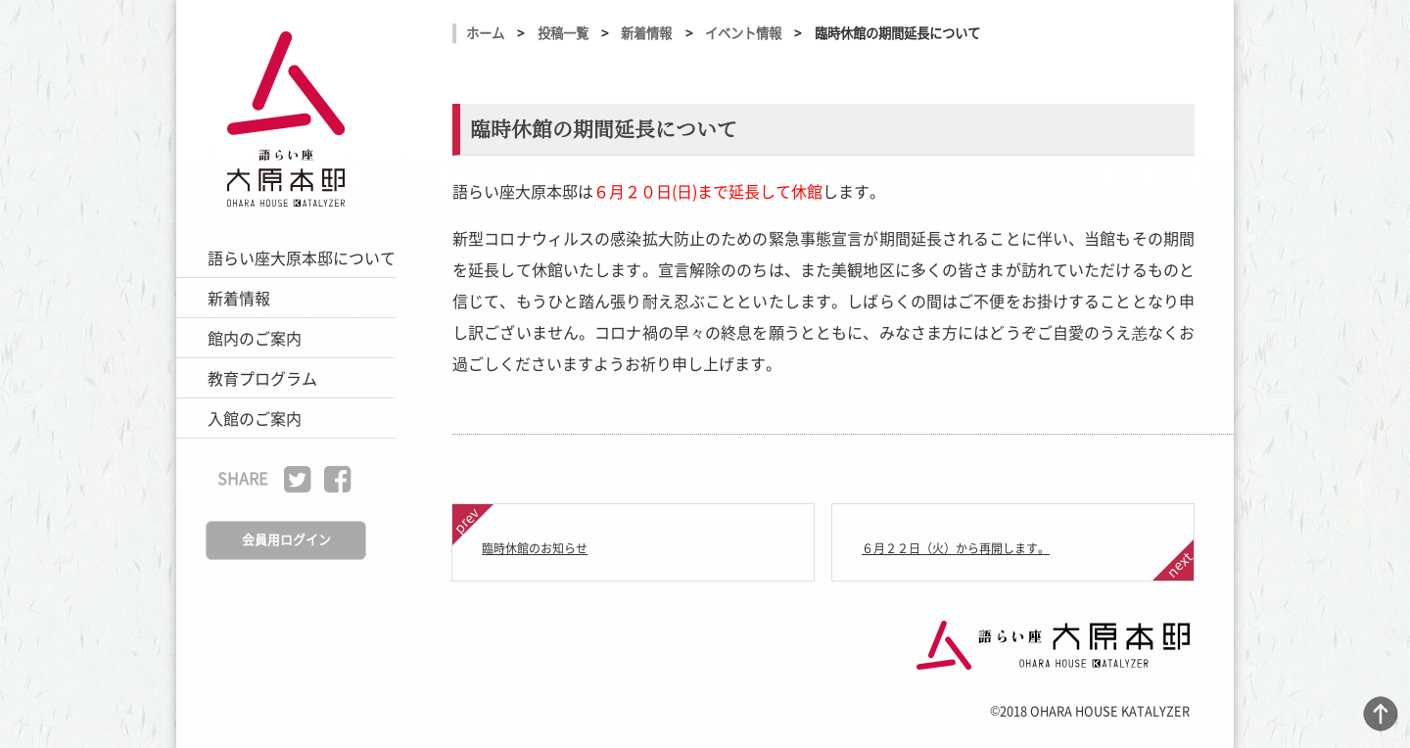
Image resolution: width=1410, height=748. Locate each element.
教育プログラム (262, 378)
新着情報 (239, 297)
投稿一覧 (563, 32)
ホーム (485, 32)
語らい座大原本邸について (302, 257)
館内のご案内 (255, 338)
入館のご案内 (255, 418)
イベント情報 (743, 32)
